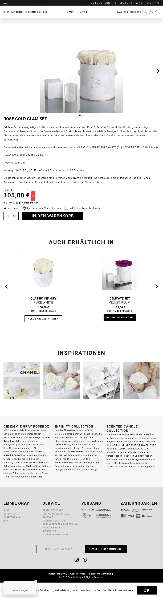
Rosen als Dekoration (26, 469)
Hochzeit (31, 466)
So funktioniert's (103, 3)
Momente (135, 12)
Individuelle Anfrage (56, 513)
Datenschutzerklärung (101, 573)
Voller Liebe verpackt (66, 462)
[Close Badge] (35, 582)
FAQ (126, 12)
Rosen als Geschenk (32, 462)
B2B (5, 520)
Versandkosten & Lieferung (60, 524)
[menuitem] (6, 3)
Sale (119, 12)
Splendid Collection (14, 455)
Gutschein (9, 513)
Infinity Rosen (62, 444)
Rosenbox (8, 441)
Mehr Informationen (120, 590)
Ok (147, 590)
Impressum (54, 573)
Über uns (126, 3)
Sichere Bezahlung (55, 520)
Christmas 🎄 (11, 517)
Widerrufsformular (56, 534)
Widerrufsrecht (78, 573)
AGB (65, 573)
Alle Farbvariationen (43, 319)
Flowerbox (69, 430)
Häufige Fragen (52, 527)
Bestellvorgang (53, 510)
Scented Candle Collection (139, 434)
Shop (6, 510)
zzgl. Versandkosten (27, 202)
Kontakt (48, 517)
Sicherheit (49, 531)
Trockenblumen (75, 451)
